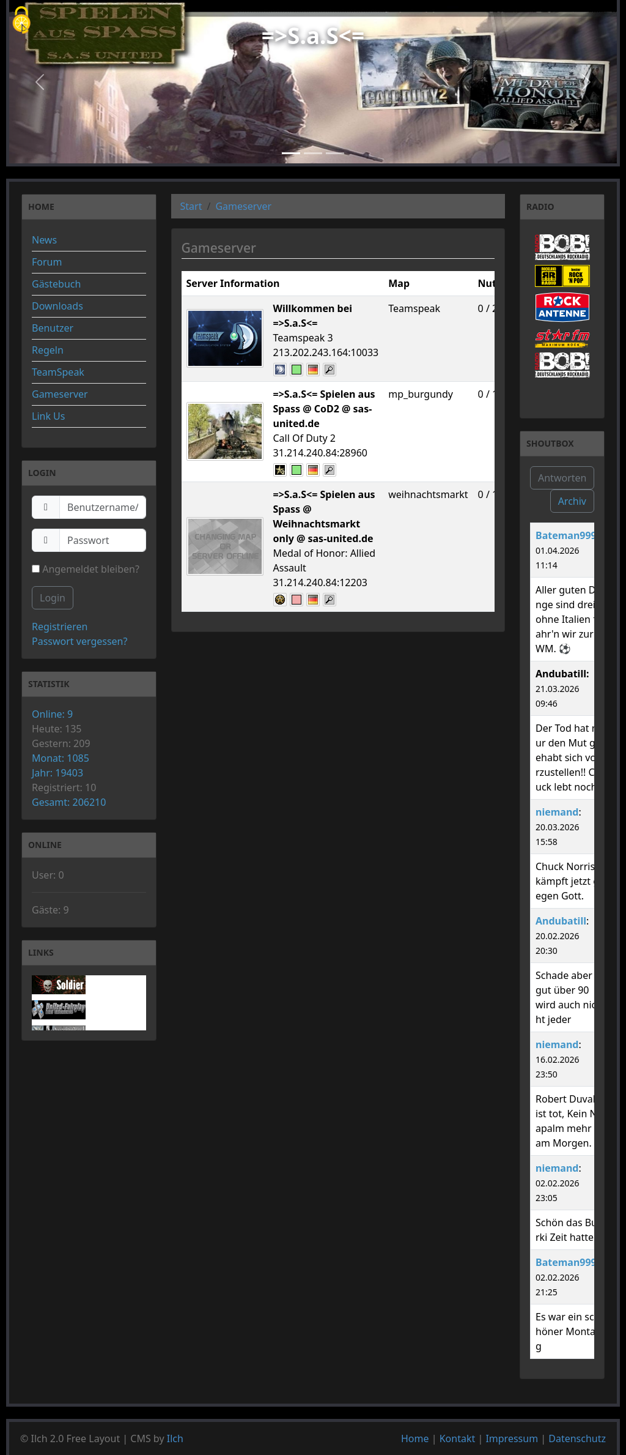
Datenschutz (577, 1438)
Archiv (572, 501)
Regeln (48, 350)
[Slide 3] (335, 153)
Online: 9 (52, 714)
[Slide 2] (313, 153)
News (44, 240)
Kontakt (458, 1438)
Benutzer (52, 328)
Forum (47, 262)
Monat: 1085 (60, 758)
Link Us (48, 416)
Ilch (175, 1438)
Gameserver (60, 394)
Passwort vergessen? (79, 641)
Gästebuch (56, 284)
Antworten (562, 478)
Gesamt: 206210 (69, 802)
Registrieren (59, 626)
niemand (557, 812)
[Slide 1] (291, 153)
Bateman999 (566, 535)
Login (52, 598)
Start (191, 206)
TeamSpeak (58, 372)
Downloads (57, 306)
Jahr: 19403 (57, 773)
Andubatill (561, 921)
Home (415, 1438)
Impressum (511, 1438)
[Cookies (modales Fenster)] (21, 21)
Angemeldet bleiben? (85, 569)
